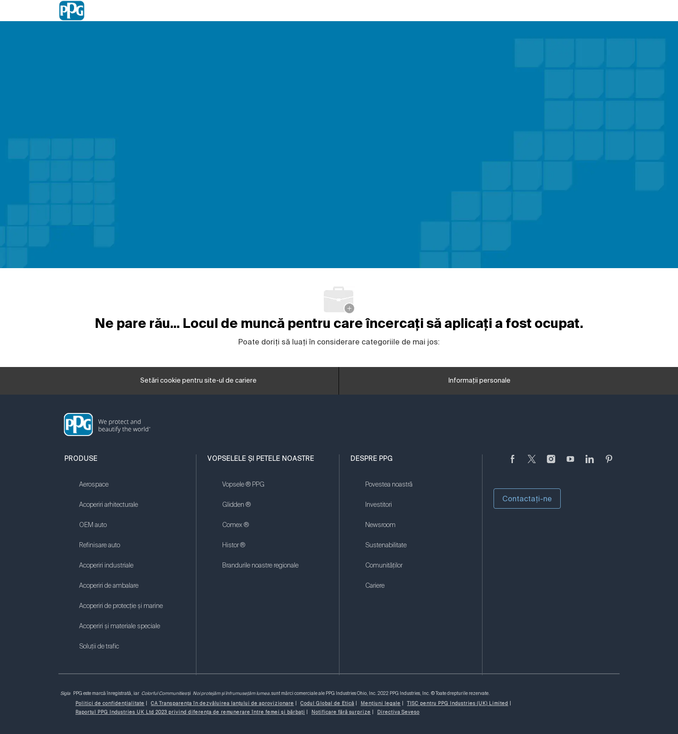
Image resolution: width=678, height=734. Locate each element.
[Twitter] (532, 464)
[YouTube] (570, 464)
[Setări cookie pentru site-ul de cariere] (198, 383)
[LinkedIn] (590, 464)
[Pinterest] (609, 464)
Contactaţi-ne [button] (527, 498)
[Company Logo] (71, 10)
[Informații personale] (479, 383)
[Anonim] (512, 464)
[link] (131, 490)
